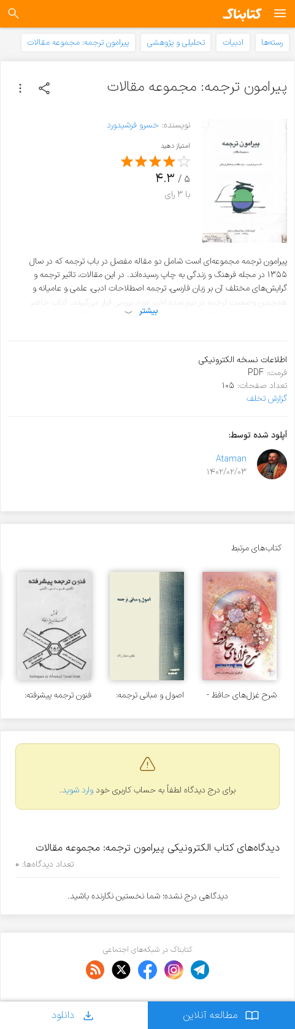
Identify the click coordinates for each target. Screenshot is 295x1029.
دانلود (74, 1015)
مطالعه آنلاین (221, 1015)
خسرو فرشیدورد (133, 125)
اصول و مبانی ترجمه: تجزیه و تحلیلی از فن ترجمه (150, 695)
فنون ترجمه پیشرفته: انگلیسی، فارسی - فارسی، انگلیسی (58, 695)
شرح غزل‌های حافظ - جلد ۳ (242, 695)
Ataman (231, 459)
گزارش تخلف (267, 398)
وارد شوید (77, 790)
